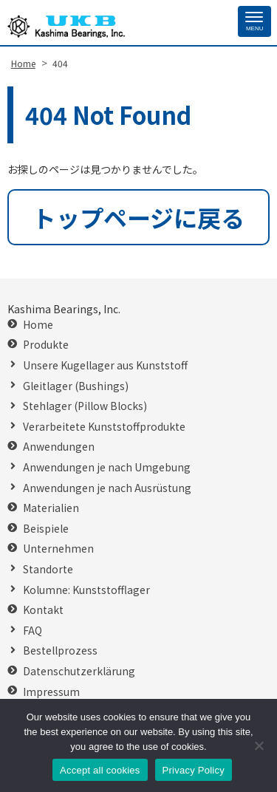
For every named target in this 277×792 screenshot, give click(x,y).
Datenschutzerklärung (79, 671)
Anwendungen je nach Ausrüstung (107, 488)
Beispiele (46, 529)
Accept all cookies (100, 770)
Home (38, 325)
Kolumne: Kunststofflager (86, 590)
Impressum (51, 692)
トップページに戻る (138, 217)
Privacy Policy (194, 770)
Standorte (48, 569)
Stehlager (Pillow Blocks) (85, 406)
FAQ (32, 631)
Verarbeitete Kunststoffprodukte (104, 427)
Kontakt (43, 610)
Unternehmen (58, 549)
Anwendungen (59, 447)
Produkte (46, 345)
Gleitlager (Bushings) (76, 386)
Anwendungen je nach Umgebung (107, 467)
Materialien (51, 508)
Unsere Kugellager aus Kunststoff (105, 365)
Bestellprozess (60, 651)
